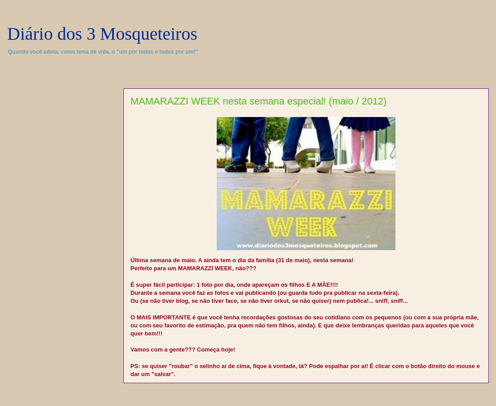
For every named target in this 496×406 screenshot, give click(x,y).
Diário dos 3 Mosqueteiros (102, 34)
